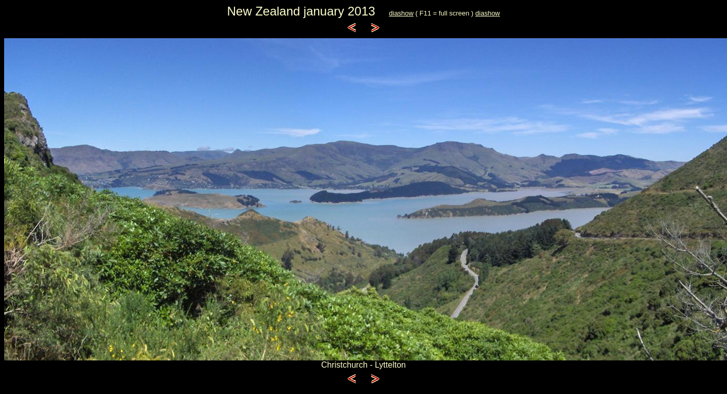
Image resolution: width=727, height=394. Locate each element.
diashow (401, 13)
